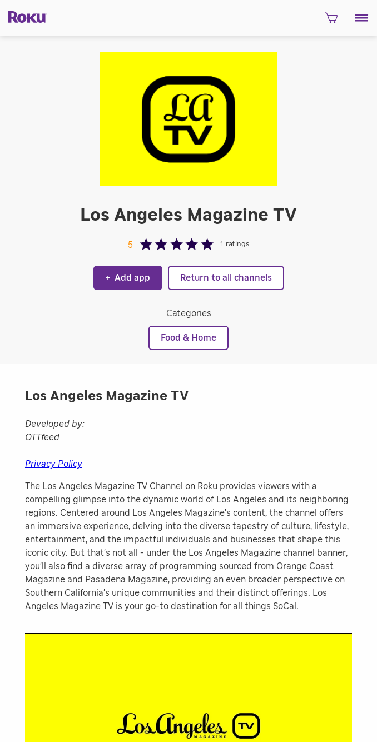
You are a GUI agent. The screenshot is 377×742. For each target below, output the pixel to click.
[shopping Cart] (331, 21)
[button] (361, 18)
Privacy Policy (53, 464)
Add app (128, 277)
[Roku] (23, 16)
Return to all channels (226, 277)
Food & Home (188, 337)
